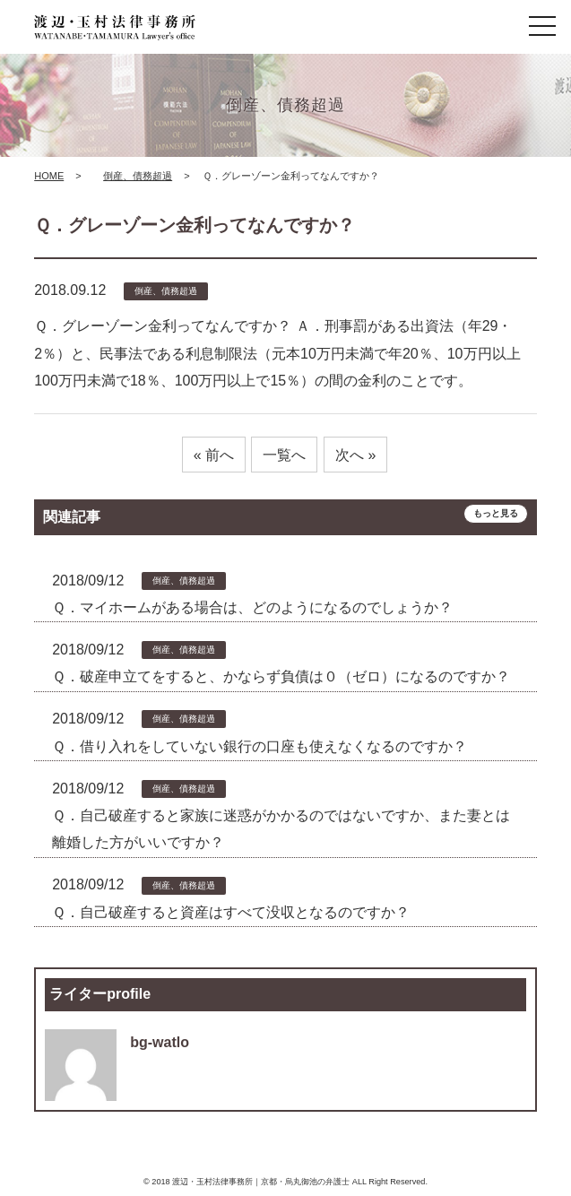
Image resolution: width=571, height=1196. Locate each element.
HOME (49, 175)
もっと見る (495, 513)
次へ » (355, 455)
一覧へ (284, 455)
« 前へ (214, 455)
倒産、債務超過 (137, 175)
